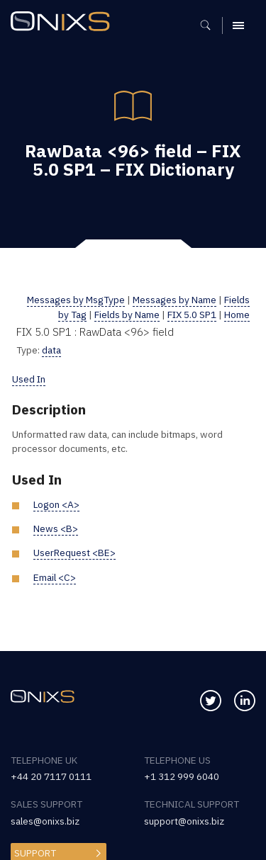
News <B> (55, 528)
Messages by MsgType (76, 299)
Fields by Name (127, 314)
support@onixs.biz (184, 821)
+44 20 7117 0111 (51, 776)
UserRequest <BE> (74, 552)
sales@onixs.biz (45, 821)
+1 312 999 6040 (181, 776)
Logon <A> (56, 504)
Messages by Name (174, 299)
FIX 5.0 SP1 (191, 314)
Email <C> (54, 577)
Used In (28, 379)
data (51, 350)
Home (237, 314)
